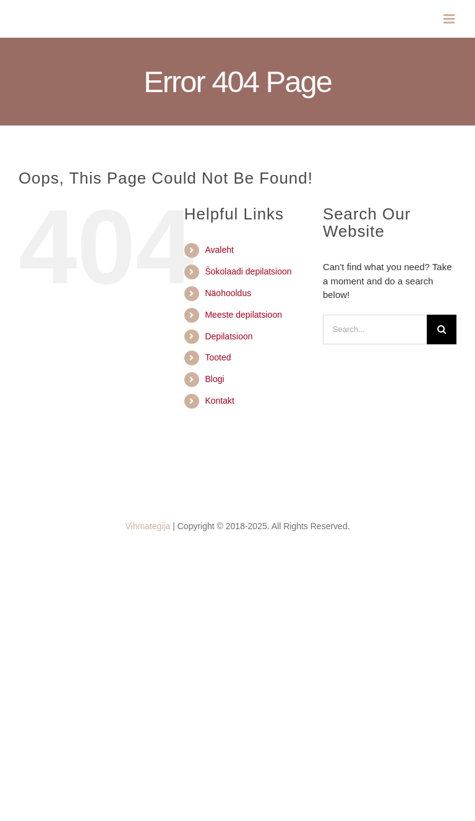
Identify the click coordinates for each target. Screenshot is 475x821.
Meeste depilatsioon (243, 315)
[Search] (441, 329)
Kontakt (219, 401)
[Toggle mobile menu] (449, 18)
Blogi (214, 379)
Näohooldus (228, 293)
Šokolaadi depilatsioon (248, 271)
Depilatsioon (228, 336)
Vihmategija (147, 526)
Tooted (218, 357)
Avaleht (219, 250)
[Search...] (375, 329)
